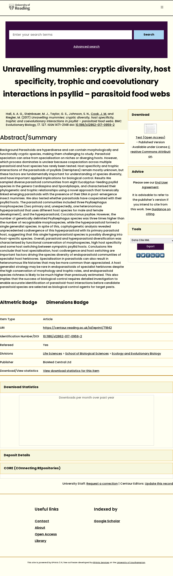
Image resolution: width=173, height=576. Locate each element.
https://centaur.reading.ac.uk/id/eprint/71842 (77, 328)
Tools (136, 229)
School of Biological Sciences (87, 353)
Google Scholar (107, 521)
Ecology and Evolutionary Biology (136, 353)
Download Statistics (21, 387)
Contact (42, 521)
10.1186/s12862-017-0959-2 (95, 125)
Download (140, 115)
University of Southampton (131, 562)
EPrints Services (101, 562)
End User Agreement (155, 185)
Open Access (46, 534)
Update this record (159, 483)
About (40, 528)
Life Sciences (52, 353)
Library (40, 541)
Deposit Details (17, 455)
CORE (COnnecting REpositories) (32, 468)
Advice (138, 172)
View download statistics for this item (71, 371)
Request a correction (102, 483)
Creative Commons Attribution (150, 152)
